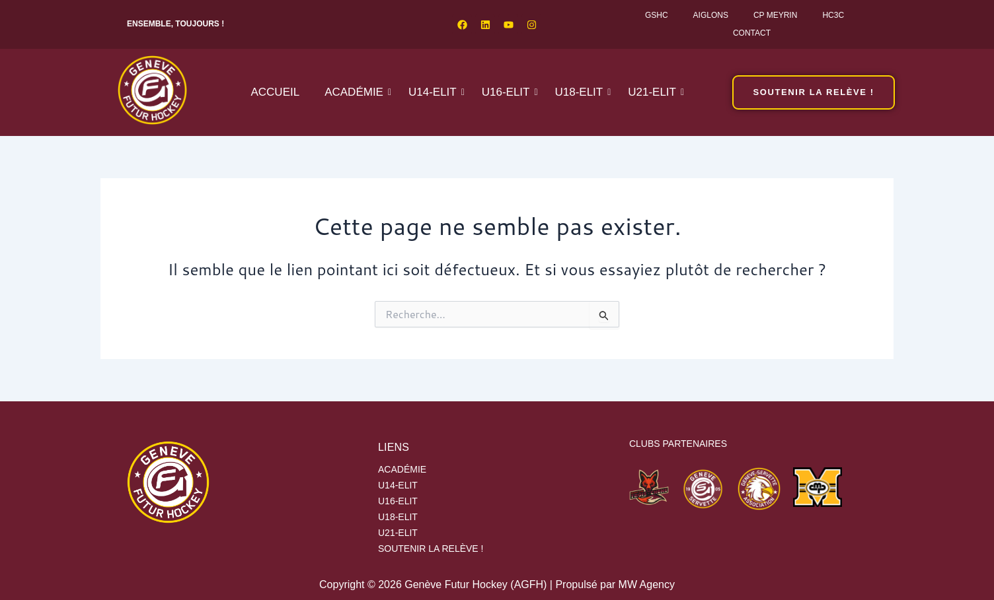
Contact (752, 33)
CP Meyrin (775, 15)
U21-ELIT (654, 92)
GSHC (656, 15)
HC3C (833, 15)
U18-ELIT (581, 92)
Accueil (274, 92)
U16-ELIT (508, 92)
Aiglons (710, 15)
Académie (357, 92)
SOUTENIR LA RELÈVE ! (431, 548)
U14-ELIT (435, 92)
